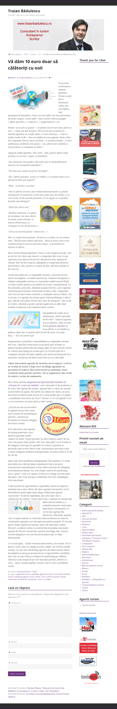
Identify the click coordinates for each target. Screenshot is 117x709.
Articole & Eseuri (24, 571)
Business (86, 524)
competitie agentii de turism (42, 574)
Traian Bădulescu (24, 10)
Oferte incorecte (53, 577)
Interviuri (86, 557)
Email (13, 652)
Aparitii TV (87, 513)
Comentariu (16, 603)
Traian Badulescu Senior (93, 585)
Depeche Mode (88, 530)
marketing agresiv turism (24, 577)
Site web (14, 663)
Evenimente (87, 544)
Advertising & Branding (92, 511)
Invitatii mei (87, 560)
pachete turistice (57, 326)
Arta (84, 516)
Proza (84, 574)
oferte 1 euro (40, 577)
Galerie (13, 78)
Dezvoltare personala (91, 535)
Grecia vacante (88, 605)
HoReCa (85, 552)
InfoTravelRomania (90, 555)
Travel (34, 571)
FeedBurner (100, 466)
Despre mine (87, 533)
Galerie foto (87, 549)
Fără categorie (88, 546)
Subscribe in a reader (89, 432)
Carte (84, 527)
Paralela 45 (22, 579)
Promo (85, 571)
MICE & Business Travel (92, 566)
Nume (13, 642)
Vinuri (85, 590)
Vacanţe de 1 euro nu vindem (39, 579)
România (86, 577)
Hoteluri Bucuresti (87, 613)
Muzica (85, 568)
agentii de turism (23, 574)
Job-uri (85, 563)
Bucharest (86, 521)
